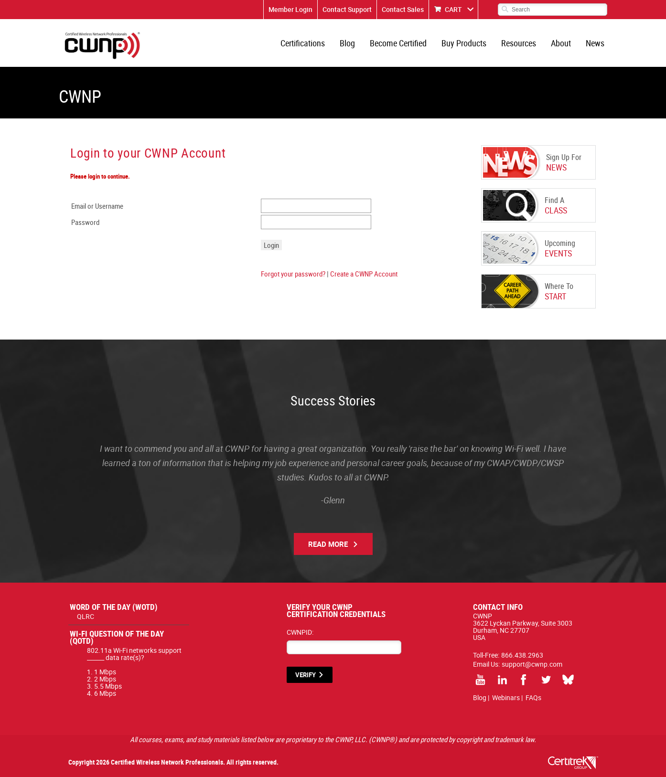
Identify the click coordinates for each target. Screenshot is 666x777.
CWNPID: (300, 632)
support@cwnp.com (532, 664)
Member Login (290, 9)
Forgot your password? (293, 273)
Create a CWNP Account (363, 273)
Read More (328, 544)
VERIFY (305, 675)
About (561, 43)
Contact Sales (403, 9)
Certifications (302, 43)
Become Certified (398, 43)
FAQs (533, 697)
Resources (518, 43)
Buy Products (463, 43)
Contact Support (347, 9)
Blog (347, 43)
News (595, 43)
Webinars (506, 697)
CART (453, 9)
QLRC (85, 616)
